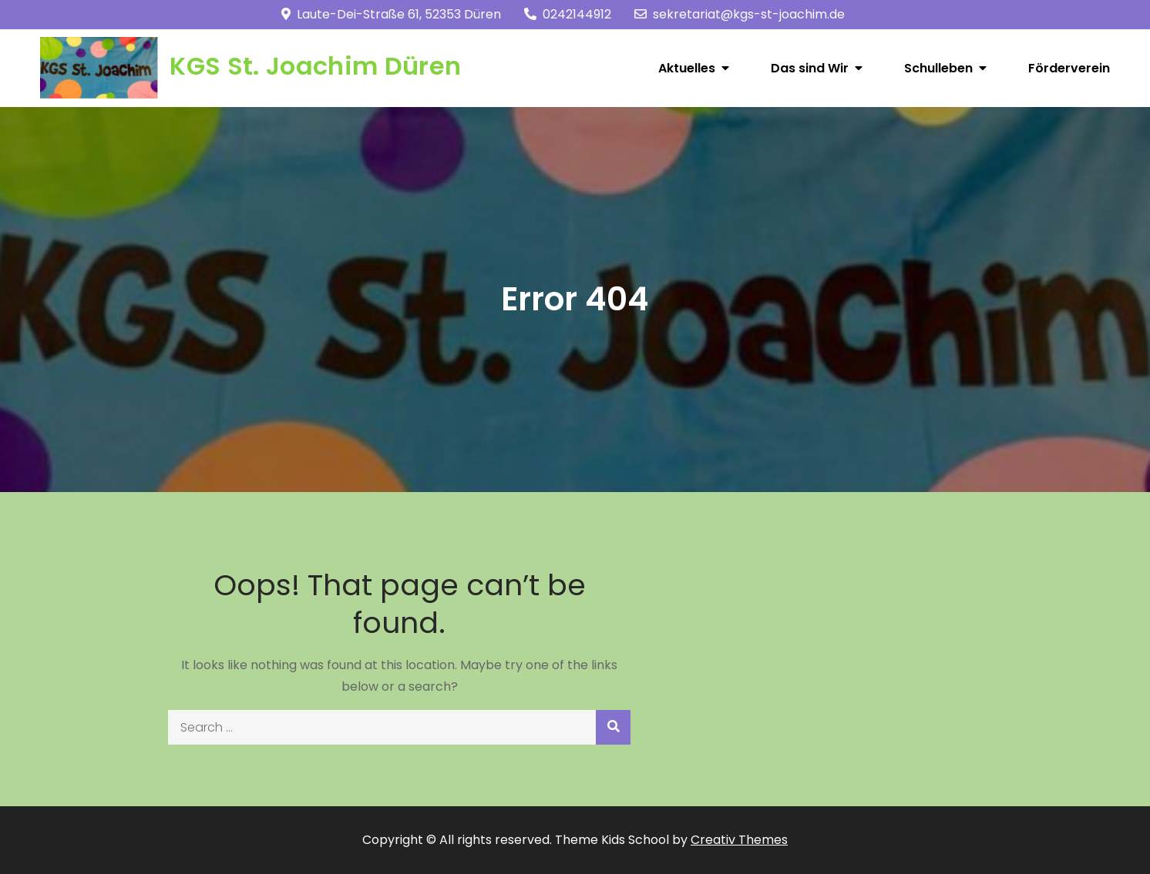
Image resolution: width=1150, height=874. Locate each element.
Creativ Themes (739, 840)
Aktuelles (686, 68)
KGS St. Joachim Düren (315, 66)
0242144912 (567, 14)
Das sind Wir (810, 68)
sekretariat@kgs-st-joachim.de (739, 14)
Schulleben (938, 68)
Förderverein (1069, 68)
